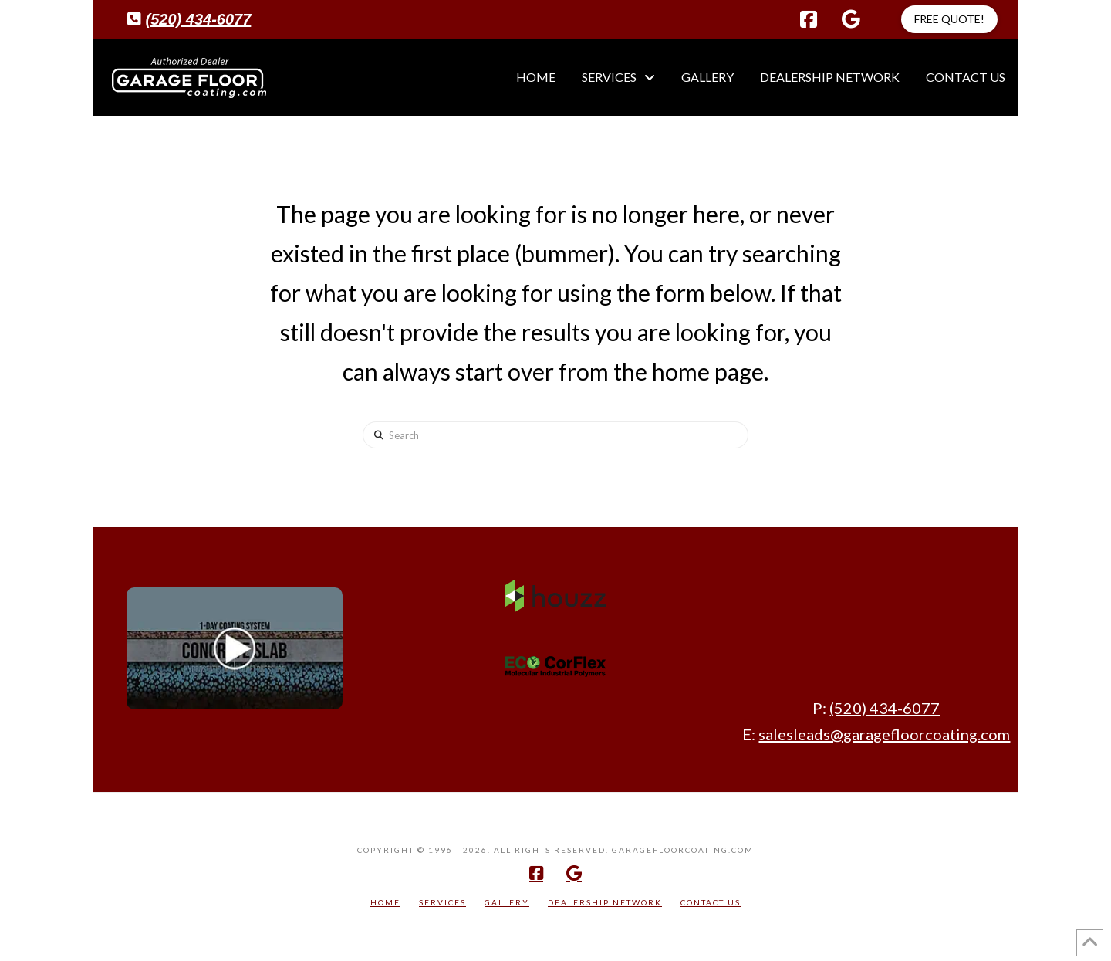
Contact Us (710, 902)
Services (442, 902)
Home (385, 902)
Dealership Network (605, 902)
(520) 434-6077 (199, 19)
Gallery (507, 902)
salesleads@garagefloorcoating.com (884, 734)
